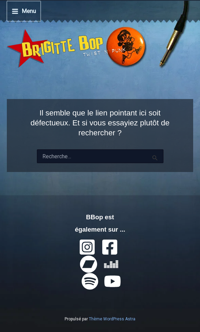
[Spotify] (89, 280)
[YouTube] (112, 280)
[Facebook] (109, 246)
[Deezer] (111, 263)
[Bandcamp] (88, 263)
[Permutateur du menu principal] (23, 11)
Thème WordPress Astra (112, 318)
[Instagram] (87, 246)
